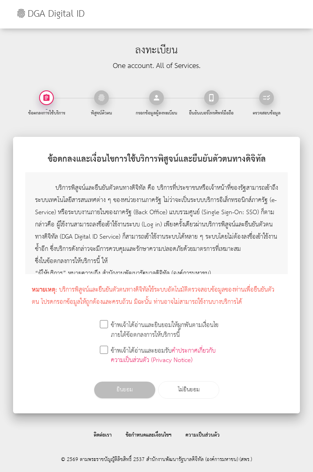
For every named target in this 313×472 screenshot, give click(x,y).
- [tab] (47, 109)
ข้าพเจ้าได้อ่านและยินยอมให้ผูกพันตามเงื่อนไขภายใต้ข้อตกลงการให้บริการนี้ (159, 330)
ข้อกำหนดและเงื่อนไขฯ (149, 435)
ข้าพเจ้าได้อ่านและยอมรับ (158, 356)
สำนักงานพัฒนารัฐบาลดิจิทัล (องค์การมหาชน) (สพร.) (199, 459)
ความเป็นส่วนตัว (202, 435)
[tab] (101, 97)
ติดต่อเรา (103, 435)
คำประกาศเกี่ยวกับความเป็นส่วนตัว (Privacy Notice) (163, 356)
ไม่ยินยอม (188, 389)
